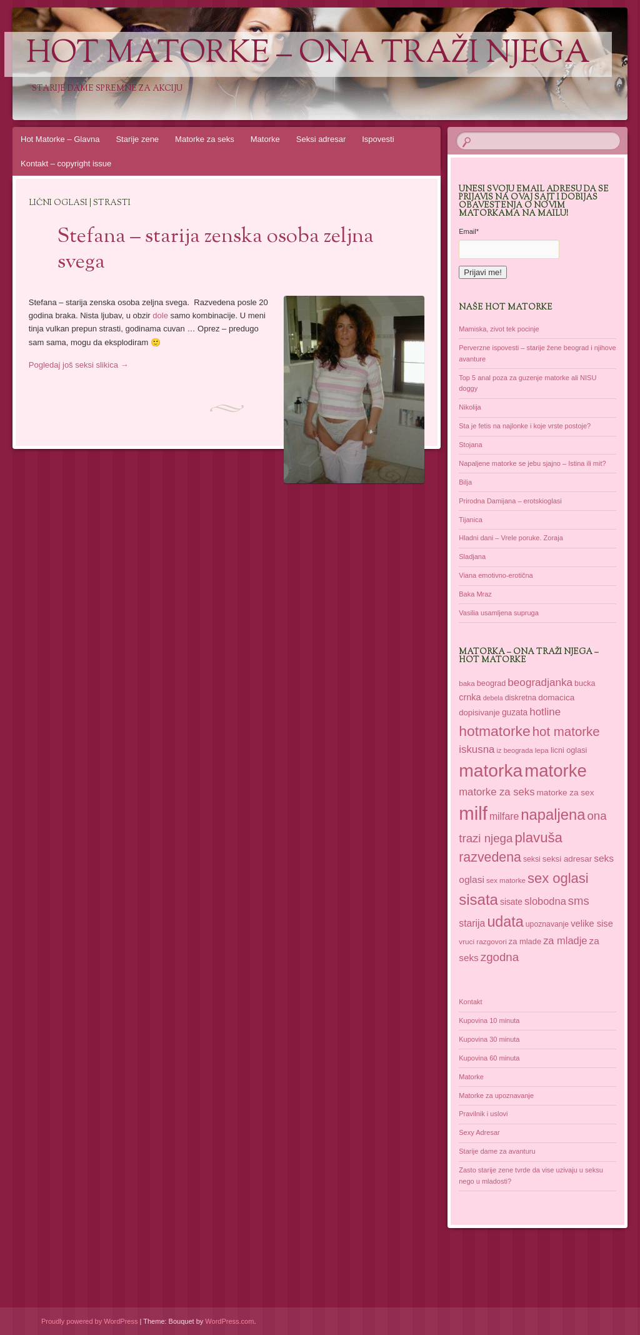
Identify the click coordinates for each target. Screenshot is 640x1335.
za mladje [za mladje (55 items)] (565, 940)
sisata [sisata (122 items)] (478, 899)
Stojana (470, 444)
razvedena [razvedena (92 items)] (490, 857)
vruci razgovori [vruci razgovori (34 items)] (483, 941)
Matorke (265, 139)
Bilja (465, 482)
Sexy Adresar (479, 1132)
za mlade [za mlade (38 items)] (525, 941)
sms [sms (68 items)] (578, 900)
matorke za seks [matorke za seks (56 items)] (496, 792)
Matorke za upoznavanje (496, 1095)
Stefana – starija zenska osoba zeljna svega (216, 250)
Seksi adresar (321, 139)
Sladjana (472, 556)
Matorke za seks (204, 139)
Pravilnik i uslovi (483, 1113)
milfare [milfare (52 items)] (504, 816)
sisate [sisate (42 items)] (511, 902)
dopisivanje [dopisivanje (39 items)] (479, 712)
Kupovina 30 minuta (489, 1039)
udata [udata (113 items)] (505, 922)
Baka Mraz (475, 594)
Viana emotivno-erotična (495, 575)
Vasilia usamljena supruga (499, 613)
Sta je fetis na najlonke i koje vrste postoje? (525, 426)
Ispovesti (378, 139)
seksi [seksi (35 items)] (532, 859)
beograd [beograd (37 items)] (491, 683)
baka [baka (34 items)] (467, 683)
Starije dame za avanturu (497, 1151)
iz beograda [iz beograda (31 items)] (515, 750)
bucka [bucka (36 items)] (584, 683)
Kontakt (470, 1001)
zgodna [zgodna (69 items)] (500, 957)
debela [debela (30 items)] (493, 698)
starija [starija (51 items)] (472, 923)
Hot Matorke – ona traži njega (308, 54)
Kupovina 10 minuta (489, 1020)
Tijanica (470, 519)
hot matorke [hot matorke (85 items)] (566, 731)
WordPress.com (229, 1321)
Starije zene (137, 139)
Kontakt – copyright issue (66, 163)
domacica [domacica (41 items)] (556, 697)
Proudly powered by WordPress (89, 1321)
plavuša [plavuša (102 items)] (538, 837)
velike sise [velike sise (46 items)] (592, 924)
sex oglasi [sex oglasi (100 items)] (558, 878)
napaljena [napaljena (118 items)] (553, 814)
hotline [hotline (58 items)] (545, 712)
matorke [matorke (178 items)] (555, 770)
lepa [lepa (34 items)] (542, 750)
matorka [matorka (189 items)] (490, 770)
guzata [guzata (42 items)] (515, 712)
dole (160, 315)
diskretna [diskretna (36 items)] (520, 697)
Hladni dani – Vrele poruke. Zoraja (511, 538)
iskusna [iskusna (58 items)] (476, 749)
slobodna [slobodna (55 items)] (545, 901)
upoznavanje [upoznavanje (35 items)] (547, 924)
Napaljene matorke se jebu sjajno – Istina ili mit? (532, 463)
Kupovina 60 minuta (489, 1058)
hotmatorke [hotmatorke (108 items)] (494, 731)
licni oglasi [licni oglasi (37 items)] (569, 750)
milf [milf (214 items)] (473, 813)
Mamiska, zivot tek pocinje (499, 329)
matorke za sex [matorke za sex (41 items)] (565, 792)
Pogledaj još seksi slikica (79, 365)
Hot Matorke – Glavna (60, 139)
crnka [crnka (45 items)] (470, 697)
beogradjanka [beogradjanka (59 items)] (540, 682)
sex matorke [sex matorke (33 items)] (506, 880)
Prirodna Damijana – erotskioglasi (510, 501)
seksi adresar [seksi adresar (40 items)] (567, 859)
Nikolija (470, 407)
